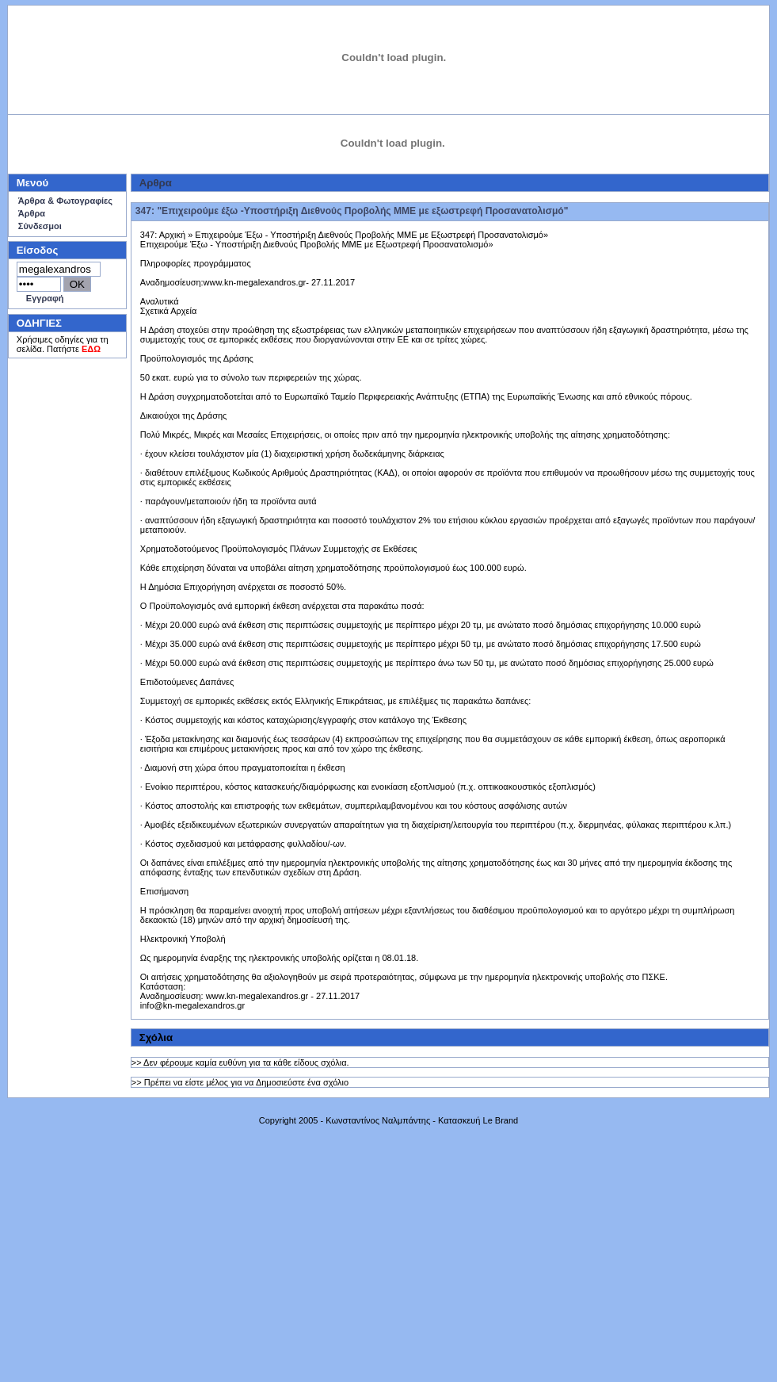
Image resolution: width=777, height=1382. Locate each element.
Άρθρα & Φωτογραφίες (65, 200)
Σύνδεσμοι (40, 226)
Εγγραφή (45, 298)
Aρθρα (155, 183)
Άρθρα (31, 213)
